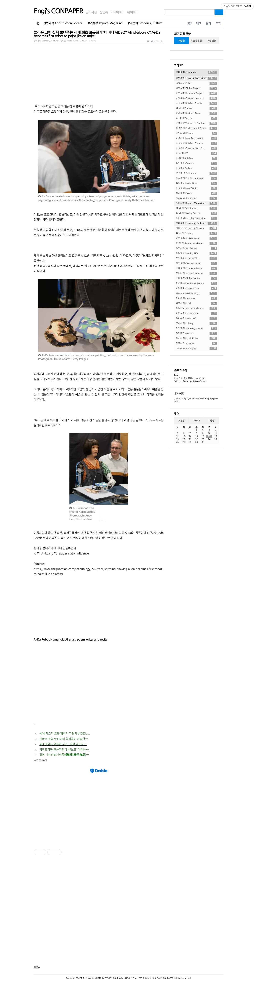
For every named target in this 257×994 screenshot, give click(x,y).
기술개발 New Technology (196, 138)
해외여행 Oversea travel (196, 263)
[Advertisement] (67, 607)
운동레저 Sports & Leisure (196, 273)
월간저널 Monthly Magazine (196, 218)
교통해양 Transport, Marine (196, 123)
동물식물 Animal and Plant (196, 308)
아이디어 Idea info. (196, 298)
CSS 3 (141, 978)
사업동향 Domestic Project (196, 93)
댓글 (36, 967)
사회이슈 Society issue (196, 238)
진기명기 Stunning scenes (196, 328)
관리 (208, 23)
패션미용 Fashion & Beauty (196, 283)
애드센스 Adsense (196, 343)
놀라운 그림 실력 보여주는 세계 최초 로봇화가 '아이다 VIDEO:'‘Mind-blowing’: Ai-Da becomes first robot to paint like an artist (97, 34)
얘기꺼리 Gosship (196, 333)
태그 (198, 23)
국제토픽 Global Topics (196, 278)
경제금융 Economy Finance (196, 228)
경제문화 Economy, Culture (144, 23)
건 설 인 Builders (196, 158)
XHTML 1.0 (129, 978)
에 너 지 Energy (196, 108)
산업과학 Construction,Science (63, 23)
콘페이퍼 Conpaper (196, 72)
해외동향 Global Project (196, 88)
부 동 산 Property (196, 233)
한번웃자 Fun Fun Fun (196, 313)
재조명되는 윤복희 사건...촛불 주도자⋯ (63, 744)
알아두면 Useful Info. (196, 318)
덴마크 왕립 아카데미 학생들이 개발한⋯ (63, 738)
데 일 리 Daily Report (196, 208)
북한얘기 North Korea (196, 338)
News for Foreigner (196, 198)
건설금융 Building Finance (196, 143)
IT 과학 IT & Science (196, 173)
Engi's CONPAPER (58, 11)
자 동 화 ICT (196, 153)
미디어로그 (117, 12)
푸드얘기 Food (196, 303)
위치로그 (132, 12)
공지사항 (91, 12)
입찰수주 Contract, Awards (196, 98)
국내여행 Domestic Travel (196, 268)
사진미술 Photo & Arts (196, 288)
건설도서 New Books (196, 188)
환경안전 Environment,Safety (196, 128)
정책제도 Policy (196, 83)
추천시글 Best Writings (196, 293)
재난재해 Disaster (196, 133)
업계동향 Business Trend (196, 113)
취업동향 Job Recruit (196, 248)
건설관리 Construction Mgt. (196, 148)
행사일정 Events (196, 193)
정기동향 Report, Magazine (104, 23)
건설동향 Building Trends (196, 103)
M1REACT (77, 978)
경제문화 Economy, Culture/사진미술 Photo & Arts (56, 41)
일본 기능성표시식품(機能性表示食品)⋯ (64, 754)
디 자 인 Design (196, 118)
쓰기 (218, 23)
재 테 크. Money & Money (196, 243)
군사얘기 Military (196, 323)
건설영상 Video (196, 168)
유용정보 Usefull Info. (196, 183)
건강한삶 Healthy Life (196, 253)
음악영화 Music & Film (196, 258)
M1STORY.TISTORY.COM (106, 978)
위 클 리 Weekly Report (196, 213)
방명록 (103, 12)
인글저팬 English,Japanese (196, 178)
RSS (189, 23)
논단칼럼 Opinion (196, 163)
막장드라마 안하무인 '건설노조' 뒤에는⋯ (64, 749)
